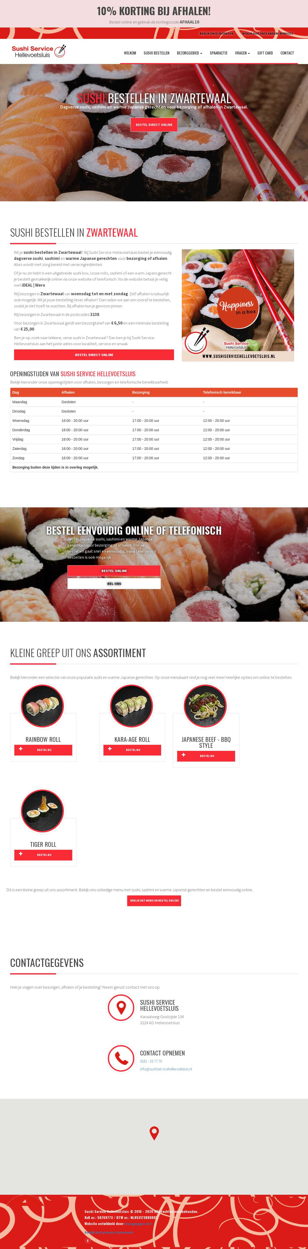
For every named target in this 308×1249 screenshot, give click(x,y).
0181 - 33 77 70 (151, 1061)
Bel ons (114, 583)
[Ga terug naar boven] (25, 1200)
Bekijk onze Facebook (217, 33)
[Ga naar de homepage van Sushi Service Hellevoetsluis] (36, 51)
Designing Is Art (138, 1223)
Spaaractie (218, 53)
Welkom (130, 53)
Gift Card (265, 53)
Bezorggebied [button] (189, 53)
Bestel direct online (154, 124)
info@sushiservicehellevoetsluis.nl (166, 1069)
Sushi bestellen (156, 53)
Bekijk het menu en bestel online (154, 900)
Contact (287, 53)
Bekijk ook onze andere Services (267, 33)
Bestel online (114, 570)
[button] (154, 1133)
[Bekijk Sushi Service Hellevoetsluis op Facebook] (88, 1241)
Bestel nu (44, 750)
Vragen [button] (242, 53)
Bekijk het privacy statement (109, 1232)
